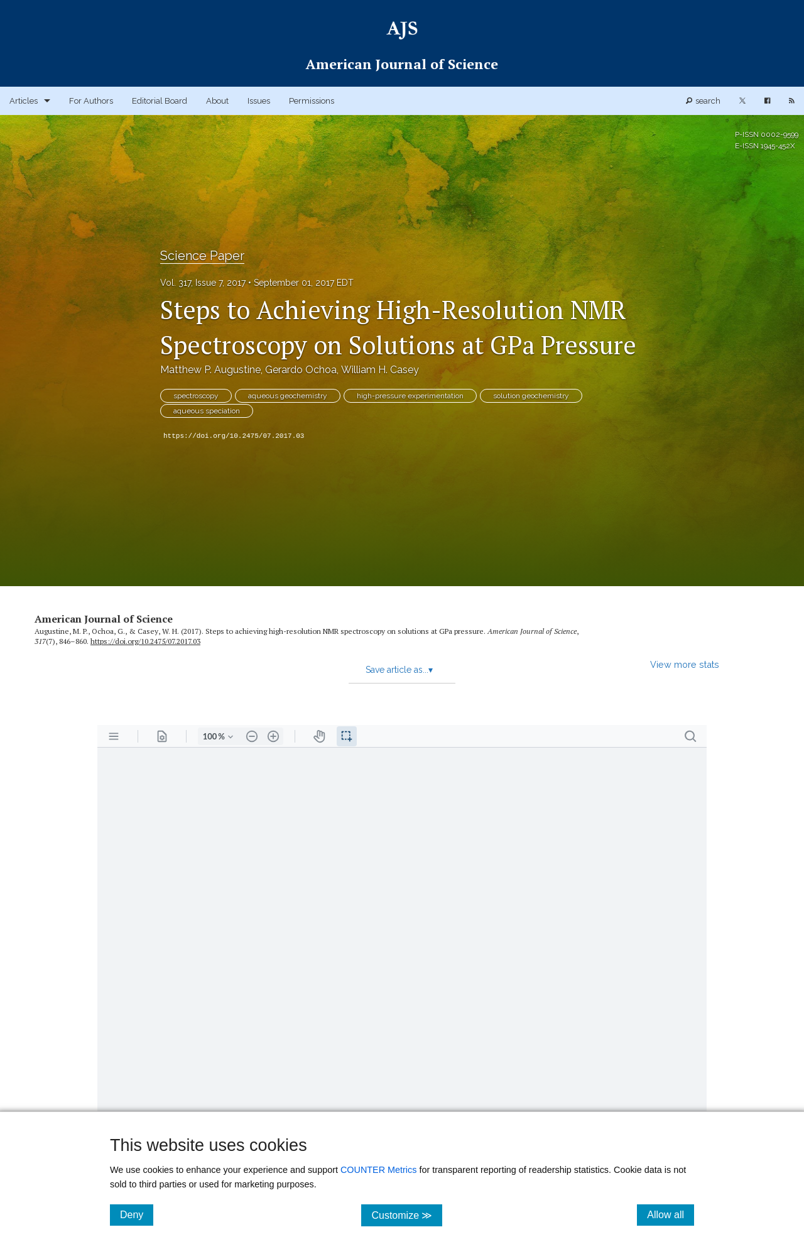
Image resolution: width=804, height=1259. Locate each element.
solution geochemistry (531, 395)
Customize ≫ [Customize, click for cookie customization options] (406, 1215)
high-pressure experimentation (410, 395)
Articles (23, 101)
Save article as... (399, 670)
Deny (136, 1214)
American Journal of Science (104, 619)
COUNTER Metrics (378, 1170)
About (217, 101)
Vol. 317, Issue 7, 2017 (203, 283)
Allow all (670, 1214)
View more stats (684, 664)
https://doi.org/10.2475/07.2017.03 (233, 436)
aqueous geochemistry (287, 395)
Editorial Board (159, 101)
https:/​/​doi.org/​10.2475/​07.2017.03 (145, 641)
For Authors (91, 101)
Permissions (311, 101)
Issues (258, 101)
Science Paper (202, 255)
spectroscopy (196, 395)
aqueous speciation (206, 410)
